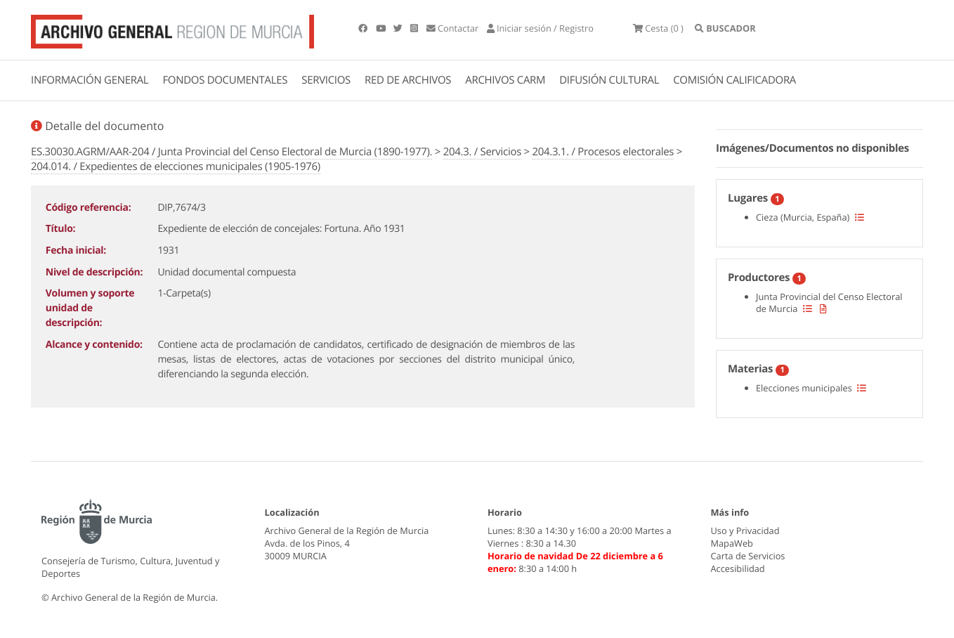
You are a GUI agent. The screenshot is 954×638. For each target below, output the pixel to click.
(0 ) (658, 28)
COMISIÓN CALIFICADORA (734, 80)
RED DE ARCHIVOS (408, 80)
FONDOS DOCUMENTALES (224, 80)
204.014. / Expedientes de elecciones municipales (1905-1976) (175, 167)
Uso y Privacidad (745, 530)
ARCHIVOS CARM (505, 80)
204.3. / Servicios (482, 152)
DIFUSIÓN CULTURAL (609, 80)
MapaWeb (732, 543)
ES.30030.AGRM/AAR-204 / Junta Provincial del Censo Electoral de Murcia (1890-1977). (231, 152)
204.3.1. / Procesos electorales (603, 152)
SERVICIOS (326, 80)
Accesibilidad (738, 568)
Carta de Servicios (748, 555)
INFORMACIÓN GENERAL (89, 80)
